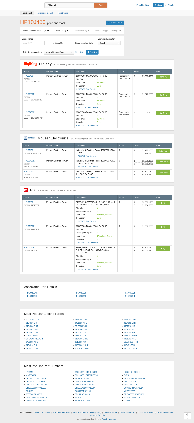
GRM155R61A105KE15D (37, 397)
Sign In (171, 5)
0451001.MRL (130, 339)
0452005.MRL (130, 332)
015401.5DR (129, 345)
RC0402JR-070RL (83, 378)
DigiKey (60, 64)
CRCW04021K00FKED (36, 381)
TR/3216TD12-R (82, 348)
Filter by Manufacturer (32, 52)
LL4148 (127, 400)
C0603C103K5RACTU (35, 400)
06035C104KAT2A (132, 397)
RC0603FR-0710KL (83, 391)
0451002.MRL (32, 329)
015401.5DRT (32, 348)
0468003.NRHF (81, 345)
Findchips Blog (142, 5)
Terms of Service (110, 412)
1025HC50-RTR (131, 342)
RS (50, 190)
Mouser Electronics (69, 138)
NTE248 (29, 372)
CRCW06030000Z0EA (36, 388)
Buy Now (163, 77)
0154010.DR (31, 323)
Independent (82, 31)
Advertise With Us (97, 415)
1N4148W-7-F (130, 381)
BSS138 (29, 391)
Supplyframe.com (109, 419)
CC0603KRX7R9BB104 (134, 388)
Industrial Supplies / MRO (108, 31)
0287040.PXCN (32, 320)
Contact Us (38, 412)
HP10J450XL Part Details (87, 125)
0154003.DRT (32, 326)
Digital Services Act (127, 412)
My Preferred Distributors (36, 31)
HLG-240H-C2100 (132, 372)
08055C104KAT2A (34, 394)
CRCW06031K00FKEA (134, 394)
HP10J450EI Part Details (87, 107)
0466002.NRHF (130, 335)
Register (158, 5)
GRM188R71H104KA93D (135, 378)
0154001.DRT (130, 320)
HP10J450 (28, 76)
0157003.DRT (32, 332)
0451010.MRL (130, 326)
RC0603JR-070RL (83, 400)
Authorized (62, 31)
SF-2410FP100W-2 (34, 339)
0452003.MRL (32, 342)
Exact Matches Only (82, 43)
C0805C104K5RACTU (84, 381)
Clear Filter (80, 52)
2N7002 (78, 397)
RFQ (163, 203)
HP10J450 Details (115, 23)
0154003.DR (80, 332)
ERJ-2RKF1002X (82, 394)
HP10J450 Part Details (86, 89)
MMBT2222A (129, 391)
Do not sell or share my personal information (155, 412)
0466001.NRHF (130, 348)
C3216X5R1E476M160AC (86, 375)
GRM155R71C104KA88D (37, 385)
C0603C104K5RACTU (84, 385)
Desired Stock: (33, 41)
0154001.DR (80, 335)
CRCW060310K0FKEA (36, 378)
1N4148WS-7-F (130, 385)
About (47, 412)
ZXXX (126, 375)
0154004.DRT (81, 329)
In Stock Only (56, 43)
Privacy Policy (95, 412)
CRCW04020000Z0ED (85, 388)
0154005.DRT (81, 320)
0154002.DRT (130, 323)
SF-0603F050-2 (82, 326)
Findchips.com (30, 5)
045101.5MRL (32, 335)
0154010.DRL (32, 345)
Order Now (163, 151)
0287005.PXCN (130, 329)
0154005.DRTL (81, 339)
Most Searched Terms (61, 412)
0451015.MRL (81, 323)
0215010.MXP (81, 342)
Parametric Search (80, 412)
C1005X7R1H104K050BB (86, 372)
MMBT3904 (31, 375)
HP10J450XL (30, 112)
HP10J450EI (29, 94)
